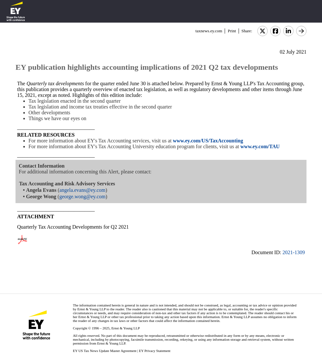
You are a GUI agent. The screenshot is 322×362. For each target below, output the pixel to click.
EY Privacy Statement (154, 351)
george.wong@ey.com (82, 196)
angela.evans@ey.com (82, 190)
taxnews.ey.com (209, 30)
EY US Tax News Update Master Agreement (104, 351)
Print (232, 30)
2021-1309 (294, 252)
